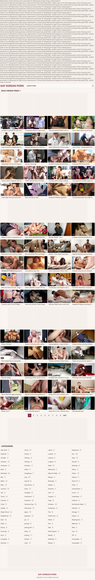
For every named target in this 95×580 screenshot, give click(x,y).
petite (51, 519)
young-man (77, 539)
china (4, 496)
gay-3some (29, 485)
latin (27, 543)
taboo (75, 469)
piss (51, 523)
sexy (75, 458)
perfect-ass (53, 516)
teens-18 (76, 481)
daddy (4, 508)
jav (26, 519)
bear (4, 485)
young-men (77, 543)
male (51, 465)
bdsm (4, 481)
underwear (77, 496)
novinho (52, 488)
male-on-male (54, 473)
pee (50, 512)
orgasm (52, 496)
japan (27, 512)
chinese (5, 500)
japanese (29, 516)
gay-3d (28, 481)
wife (75, 527)
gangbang (29, 473)
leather (52, 454)
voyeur (75, 516)
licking (52, 458)
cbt (3, 492)
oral (51, 492)
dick (4, 519)
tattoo (75, 473)
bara (4, 469)
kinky (27, 531)
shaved (75, 461)
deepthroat (6, 516)
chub (4, 504)
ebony (4, 527)
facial (27, 450)
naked (51, 485)
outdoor (52, 504)
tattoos (75, 477)
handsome (29, 496)
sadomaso (76, 450)
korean (28, 539)
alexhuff (5, 454)
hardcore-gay (30, 504)
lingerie (52, 461)
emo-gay (5, 531)
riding (51, 543)
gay (27, 477)
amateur (5, 461)
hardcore (29, 500)
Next (64, 415)
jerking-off (29, 527)
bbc (3, 477)
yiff (74, 535)
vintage (76, 512)
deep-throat (6, 512)
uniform (76, 500)
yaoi (75, 531)
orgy (51, 500)
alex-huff (5, 450)
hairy (27, 488)
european (5, 539)
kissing (28, 535)
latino (51, 450)
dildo (4, 523)
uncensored (77, 488)
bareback (5, 473)
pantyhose (53, 508)
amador (5, 458)
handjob (28, 492)
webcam (76, 523)
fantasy (28, 458)
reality (51, 535)
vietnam (76, 508)
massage (52, 481)
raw (51, 527)
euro (4, 535)
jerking (28, 523)
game (27, 469)
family (27, 454)
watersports (77, 519)
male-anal (53, 469)
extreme (5, 543)
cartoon (5, 488)
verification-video (79, 504)
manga (52, 477)
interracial (29, 508)
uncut (75, 492)
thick (75, 485)
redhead (52, 539)
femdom (28, 465)
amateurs (5, 465)
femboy (28, 461)
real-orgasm (54, 531)
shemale (76, 465)
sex (75, 454)
